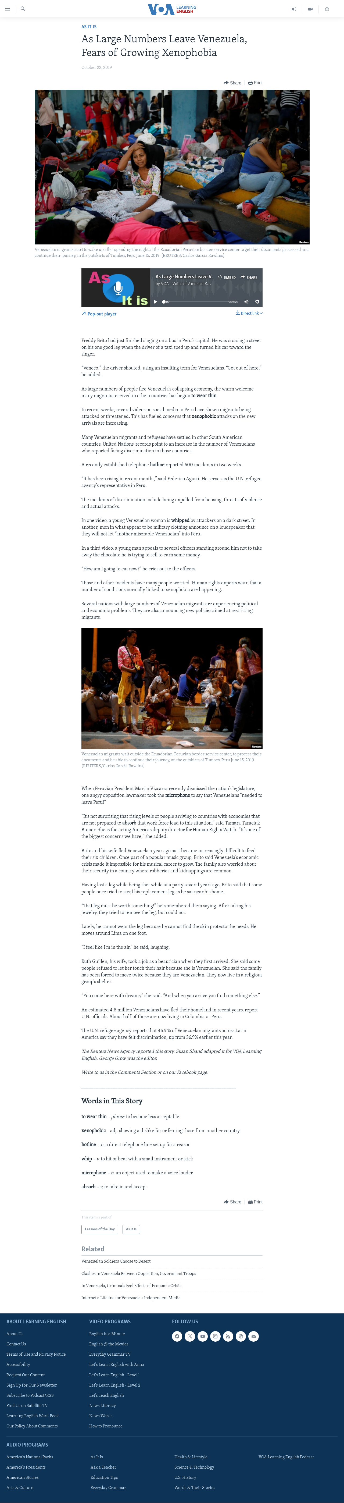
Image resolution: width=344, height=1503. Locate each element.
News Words (101, 1416)
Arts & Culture (19, 1488)
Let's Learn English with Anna (116, 1365)
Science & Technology (194, 1467)
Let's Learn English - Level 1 (114, 1375)
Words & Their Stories (194, 1488)
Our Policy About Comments (32, 1426)
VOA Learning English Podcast (286, 1457)
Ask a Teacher (103, 1467)
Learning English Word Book (32, 1416)
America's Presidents (26, 1467)
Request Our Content (25, 1375)
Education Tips (104, 1478)
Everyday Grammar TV (110, 1354)
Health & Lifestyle (190, 1457)
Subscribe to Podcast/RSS (30, 1395)
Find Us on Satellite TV (27, 1405)
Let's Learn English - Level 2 (114, 1385)
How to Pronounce (106, 1426)
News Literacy (102, 1405)
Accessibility (18, 1365)
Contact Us (16, 1344)
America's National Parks (29, 1457)
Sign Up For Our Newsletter (31, 1385)
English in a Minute (107, 1334)
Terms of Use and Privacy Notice (36, 1354)
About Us (14, 1334)
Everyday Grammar (108, 1488)
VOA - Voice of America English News (195, 284)
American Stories (22, 1478)
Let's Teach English (106, 1395)
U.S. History (185, 1478)
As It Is (88, 27)
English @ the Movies (108, 1344)
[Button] (232, 83)
